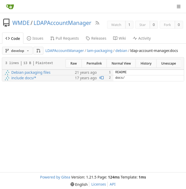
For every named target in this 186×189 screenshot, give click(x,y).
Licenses (98, 184)
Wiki (119, 38)
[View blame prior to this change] (101, 78)
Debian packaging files (31, 72)
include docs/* (23, 77)
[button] (38, 51)
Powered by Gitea (55, 177)
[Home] (10, 6)
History (145, 63)
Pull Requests (64, 38)
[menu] (79, 184)
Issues (35, 38)
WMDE (21, 22)
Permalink (94, 63)
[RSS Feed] (97, 22)
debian (121, 50)
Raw (74, 63)
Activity (142, 38)
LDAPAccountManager (62, 22)
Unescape (168, 63)
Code (13, 38)
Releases (96, 38)
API (112, 184)
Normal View (121, 63)
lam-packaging (99, 50)
